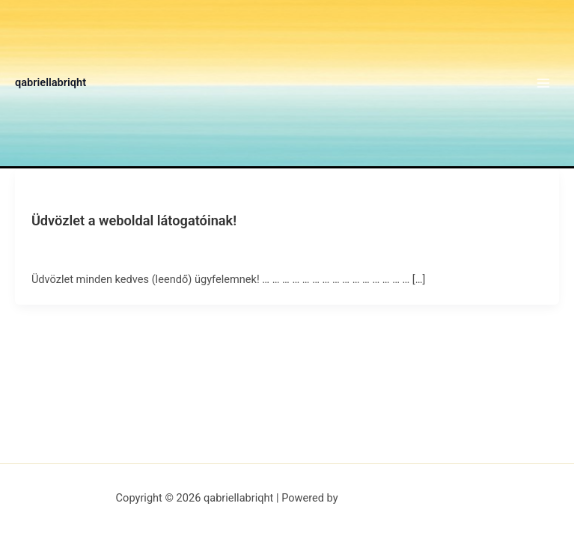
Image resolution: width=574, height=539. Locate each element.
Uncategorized (62, 194)
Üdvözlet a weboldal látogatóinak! (133, 220)
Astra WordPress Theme (399, 498)
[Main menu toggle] (543, 83)
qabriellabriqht (50, 82)
